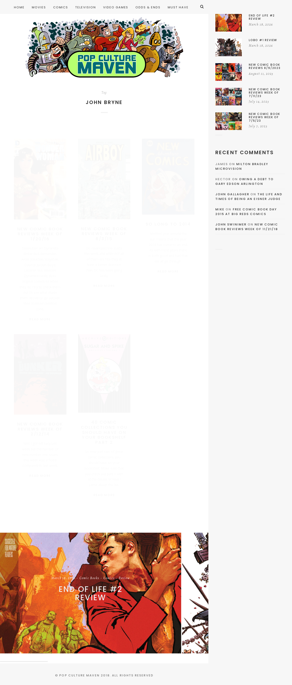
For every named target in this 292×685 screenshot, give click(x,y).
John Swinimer (230, 224)
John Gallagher (232, 194)
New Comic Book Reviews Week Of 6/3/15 (104, 229)
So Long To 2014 (168, 219)
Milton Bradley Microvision (241, 166)
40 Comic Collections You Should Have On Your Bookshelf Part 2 (104, 430)
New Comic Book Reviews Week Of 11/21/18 (246, 226)
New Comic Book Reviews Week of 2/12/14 (40, 426)
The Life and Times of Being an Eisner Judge (248, 196)
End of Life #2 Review (90, 593)
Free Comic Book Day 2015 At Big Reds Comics (246, 211)
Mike (219, 209)
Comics (109, 578)
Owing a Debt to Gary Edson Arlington (244, 181)
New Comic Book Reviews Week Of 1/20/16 (40, 229)
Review (124, 578)
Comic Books (89, 578)
